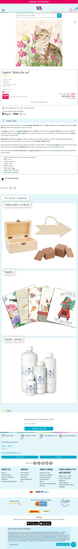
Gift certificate (25, 473)
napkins (73, 133)
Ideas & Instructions (26, 479)
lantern (8, 141)
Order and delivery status (66, 485)
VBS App (42, 486)
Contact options (63, 482)
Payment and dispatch (46, 475)
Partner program (6, 475)
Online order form (45, 473)
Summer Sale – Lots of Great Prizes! (39, 1)
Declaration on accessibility (48, 483)
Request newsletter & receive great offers (39, 419)
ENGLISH (39, 529)
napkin (5, 131)
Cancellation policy (45, 477)
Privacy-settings (44, 479)
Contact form (20, 457)
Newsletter (24, 477)
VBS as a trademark (7, 477)
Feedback (58, 457)
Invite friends (24, 475)
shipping (74, 98)
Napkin (30, 125)
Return (42, 481)
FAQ (22, 481)
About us (4, 473)
